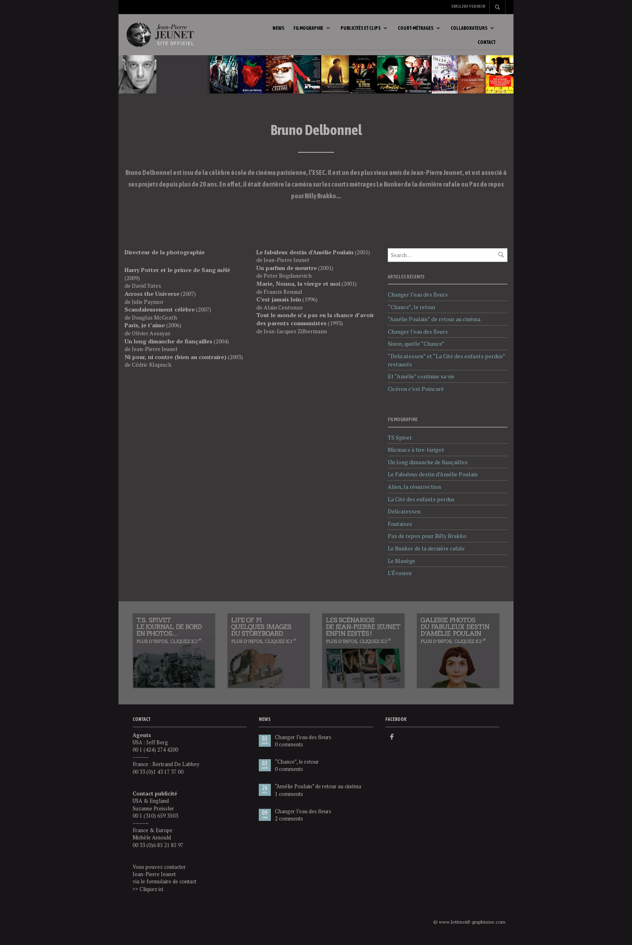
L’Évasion (400, 578)
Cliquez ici (151, 894)
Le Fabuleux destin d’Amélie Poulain (433, 480)
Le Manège (401, 566)
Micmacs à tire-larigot (416, 455)
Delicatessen (404, 517)
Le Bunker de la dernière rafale (426, 554)
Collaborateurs (469, 31)
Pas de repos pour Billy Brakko (427, 541)
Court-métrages (415, 31)
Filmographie (308, 31)
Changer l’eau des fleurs (418, 300)
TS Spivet (400, 443)
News (278, 31)
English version (468, 6)
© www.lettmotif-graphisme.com (469, 927)
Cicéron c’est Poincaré (416, 394)
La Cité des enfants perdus (421, 504)
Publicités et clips (360, 31)
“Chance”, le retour (412, 312)
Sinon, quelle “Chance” (416, 349)
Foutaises (400, 529)
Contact (486, 45)
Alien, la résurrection (414, 492)
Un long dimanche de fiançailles (428, 467)
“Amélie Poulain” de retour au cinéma (434, 324)
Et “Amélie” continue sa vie (421, 382)
